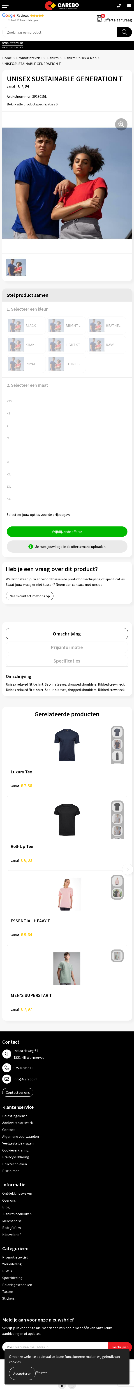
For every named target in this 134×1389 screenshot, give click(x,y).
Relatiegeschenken (17, 1284)
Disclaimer (10, 1170)
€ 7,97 (21, 1009)
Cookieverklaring (15, 1150)
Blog (6, 1207)
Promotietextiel (29, 58)
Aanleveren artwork (17, 1122)
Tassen (7, 1291)
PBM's (7, 1271)
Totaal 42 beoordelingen (23, 20)
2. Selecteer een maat (27, 385)
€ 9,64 (21, 934)
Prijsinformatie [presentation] (67, 647)
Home (7, 58)
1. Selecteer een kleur (27, 309)
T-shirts (52, 58)
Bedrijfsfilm (11, 1227)
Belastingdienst (14, 1116)
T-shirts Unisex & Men (80, 58)
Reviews (22, 15)
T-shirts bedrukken (17, 1214)
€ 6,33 (21, 860)
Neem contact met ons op (29, 596)
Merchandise (12, 1221)
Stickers (8, 1298)
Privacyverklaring (15, 1157)
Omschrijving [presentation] (67, 634)
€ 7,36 (21, 785)
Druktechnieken (14, 1164)
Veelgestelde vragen (18, 1143)
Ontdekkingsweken (17, 1193)
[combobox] (60, 32)
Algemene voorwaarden (20, 1136)
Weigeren (41, 1372)
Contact (8, 1129)
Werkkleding (12, 1264)
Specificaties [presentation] (66, 661)
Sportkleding (12, 1277)
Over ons (9, 1200)
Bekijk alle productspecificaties (32, 104)
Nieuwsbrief (11, 1234)
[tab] (67, 633)
